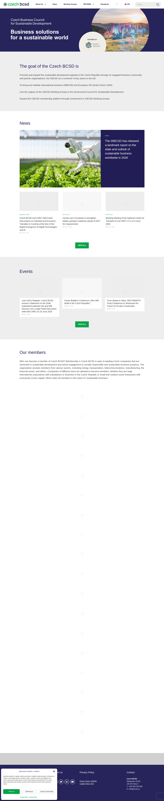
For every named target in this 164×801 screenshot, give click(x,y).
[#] (61, 781)
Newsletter (24, 214)
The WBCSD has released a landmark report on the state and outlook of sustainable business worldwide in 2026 (122, 149)
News (107, 135)
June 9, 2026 (26, 314)
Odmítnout (29, 791)
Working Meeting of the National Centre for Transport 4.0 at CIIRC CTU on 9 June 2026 (125, 221)
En (127, 4)
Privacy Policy (33, 797)
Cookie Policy (24, 797)
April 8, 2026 (111, 308)
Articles (66, 214)
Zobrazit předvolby (46, 791)
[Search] (158, 4)
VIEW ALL (82, 245)
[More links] (116, 4)
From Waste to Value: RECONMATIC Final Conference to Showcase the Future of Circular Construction (124, 303)
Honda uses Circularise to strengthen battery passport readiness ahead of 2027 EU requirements (81, 221)
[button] (54, 771)
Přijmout (11, 791)
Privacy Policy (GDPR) (88, 781)
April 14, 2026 (68, 306)
